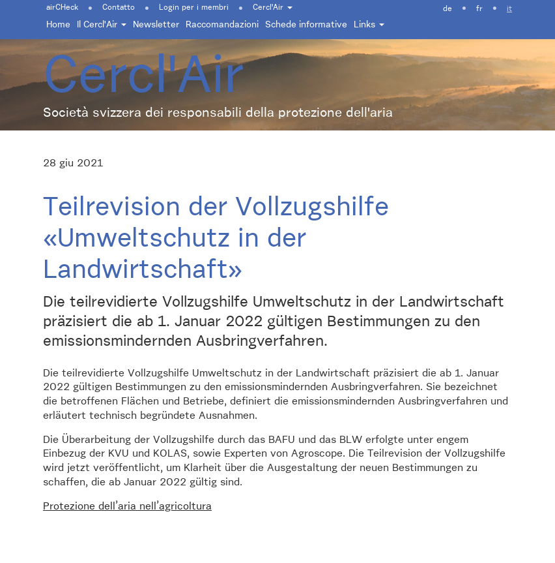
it (509, 9)
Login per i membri (194, 8)
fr (479, 9)
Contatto (118, 8)
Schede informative (306, 24)
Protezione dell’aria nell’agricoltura (127, 506)
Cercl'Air (272, 8)
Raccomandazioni (222, 24)
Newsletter (156, 24)
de (447, 9)
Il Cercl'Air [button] (101, 24)
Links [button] (369, 24)
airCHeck (62, 8)
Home (58, 24)
